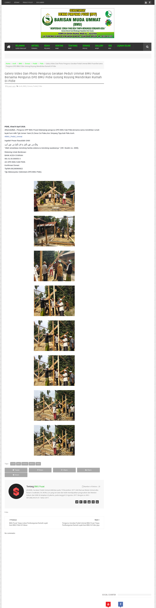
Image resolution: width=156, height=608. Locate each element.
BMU (20, 64)
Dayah (132, 202)
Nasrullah (148, 604)
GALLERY (99, 47)
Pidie (41, 64)
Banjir (136, 193)
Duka (146, 202)
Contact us (145, 596)
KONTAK (59, 47)
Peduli (35, 64)
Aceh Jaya (138, 180)
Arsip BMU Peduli (114, 193)
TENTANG (72, 47)
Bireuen (123, 198)
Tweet (13, 470)
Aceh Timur (112, 189)
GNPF (118, 206)
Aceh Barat (118, 180)
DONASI (86, 47)
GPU (123, 206)
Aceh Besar (128, 180)
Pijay (110, 219)
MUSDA (132, 211)
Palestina (129, 215)
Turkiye (122, 219)
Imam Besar (132, 206)
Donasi (27, 64)
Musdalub (141, 211)
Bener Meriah (113, 198)
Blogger (134, 604)
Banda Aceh (127, 193)
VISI (110, 47)
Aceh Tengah (137, 185)
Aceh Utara (123, 189)
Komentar (144, 148)
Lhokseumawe (113, 211)
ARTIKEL (35, 47)
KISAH (47, 47)
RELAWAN (20, 47)
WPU (129, 219)
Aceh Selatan (113, 185)
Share (33, 470)
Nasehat (121, 215)
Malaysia (124, 211)
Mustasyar (112, 215)
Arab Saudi (133, 189)
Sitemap (16, 2)
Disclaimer (40, 2)
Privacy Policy (28, 2)
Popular (129, 148)
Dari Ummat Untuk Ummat (117, 202)
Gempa (111, 206)
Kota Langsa (143, 206)
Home (8, 64)
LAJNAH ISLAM (124, 46)
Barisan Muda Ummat (29, 604)
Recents (115, 148)
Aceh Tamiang (125, 185)
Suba (116, 219)
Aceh (14, 64)
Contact (8, 2)
